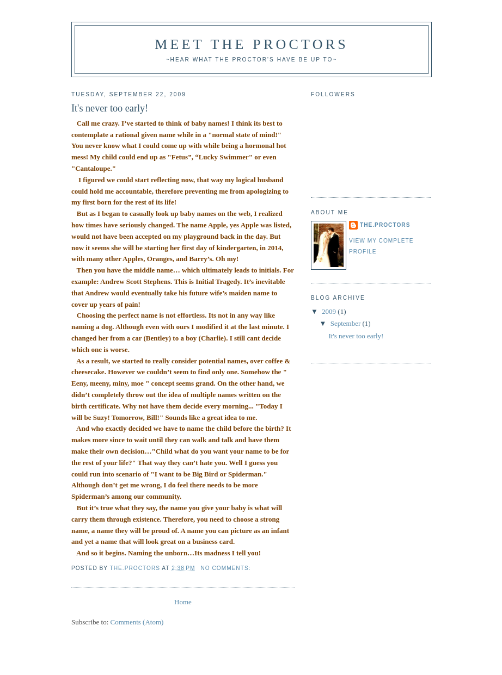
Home (183, 602)
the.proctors (385, 225)
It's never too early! (109, 108)
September (346, 323)
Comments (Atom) (137, 622)
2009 (330, 311)
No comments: (226, 568)
